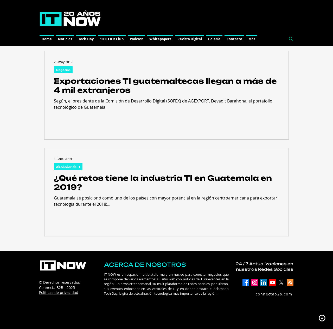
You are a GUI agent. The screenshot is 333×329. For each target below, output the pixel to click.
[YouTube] (272, 282)
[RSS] (290, 282)
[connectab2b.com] (268, 294)
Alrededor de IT (68, 167)
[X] (281, 282)
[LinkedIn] (263, 282)
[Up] (322, 318)
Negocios (63, 70)
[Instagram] (254, 282)
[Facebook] (245, 282)
